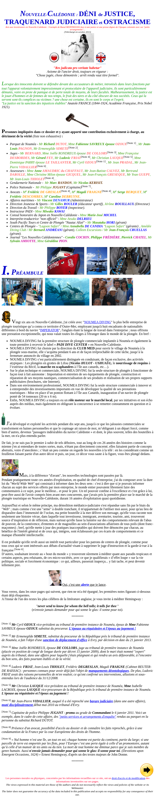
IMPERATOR (49, 330)
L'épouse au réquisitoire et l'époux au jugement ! (102, 628)
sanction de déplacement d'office (65, 640)
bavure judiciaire (101, 701)
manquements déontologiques (109, 670)
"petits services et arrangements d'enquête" (87, 716)
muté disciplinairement (18, 705)
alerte (85, 584)
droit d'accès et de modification (128, 778)
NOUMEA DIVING (97, 322)
